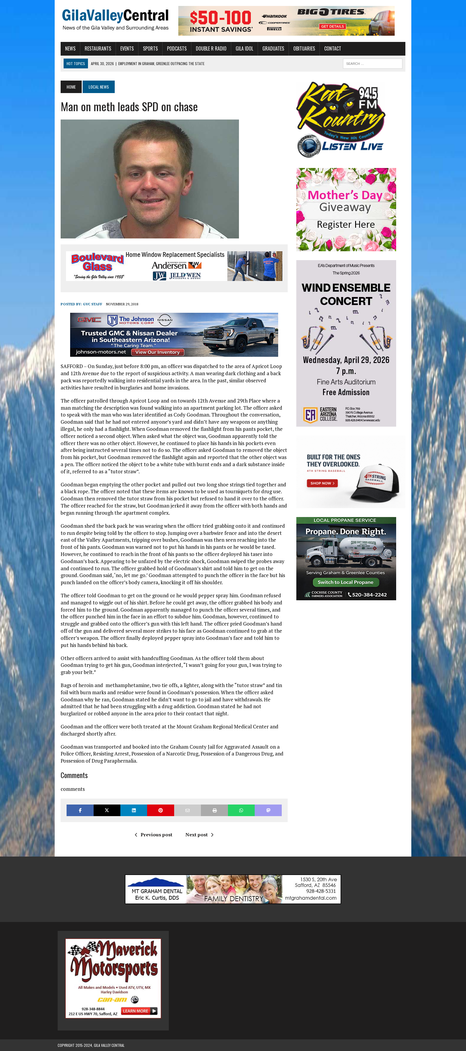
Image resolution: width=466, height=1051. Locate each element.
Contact (329, 48)
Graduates (270, 48)
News (67, 48)
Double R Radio (208, 48)
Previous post (152, 834)
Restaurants (95, 48)
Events (124, 48)
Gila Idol (241, 48)
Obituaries (301, 48)
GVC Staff (89, 304)
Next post (198, 834)
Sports (147, 48)
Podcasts (174, 48)
